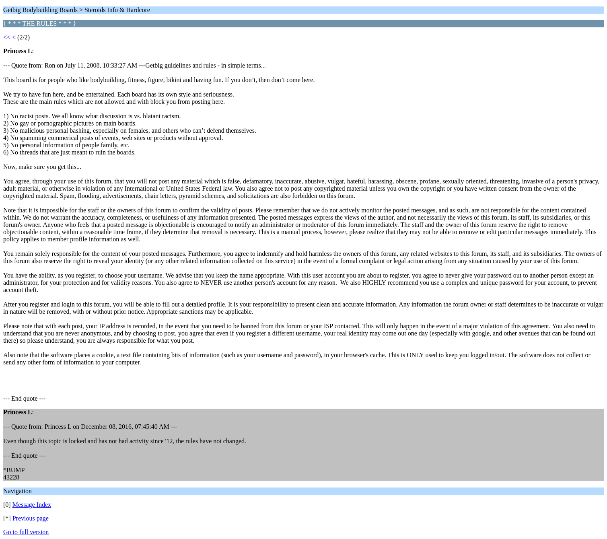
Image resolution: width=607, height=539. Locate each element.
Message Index (31, 504)
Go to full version (26, 532)
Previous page (30, 518)
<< (6, 37)
